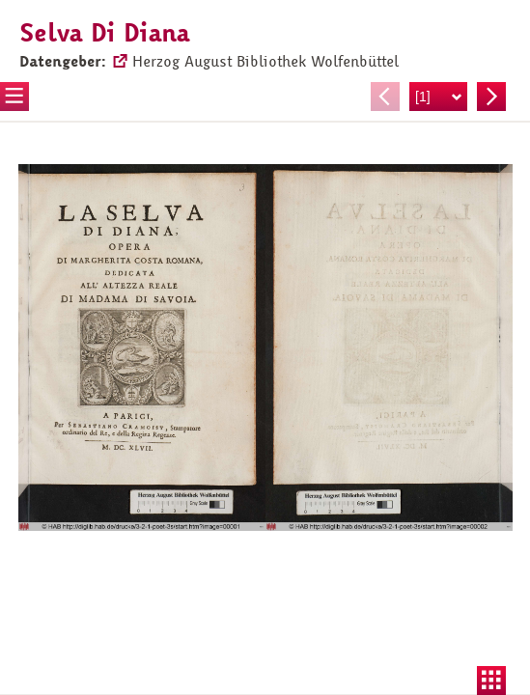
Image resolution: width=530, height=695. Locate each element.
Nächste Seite (491, 96)
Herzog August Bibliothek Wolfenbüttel (265, 62)
